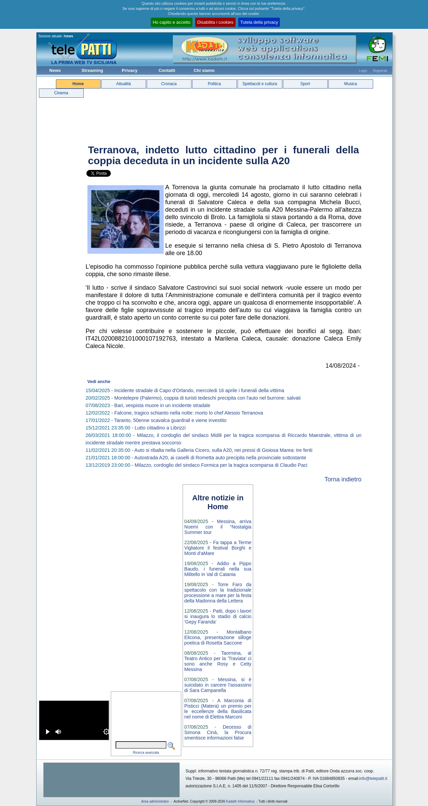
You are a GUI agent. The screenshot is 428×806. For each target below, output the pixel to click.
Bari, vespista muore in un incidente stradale (162, 405)
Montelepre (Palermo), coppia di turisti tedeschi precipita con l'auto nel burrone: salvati (207, 398)
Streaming (92, 70)
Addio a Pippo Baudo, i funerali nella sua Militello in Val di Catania (217, 569)
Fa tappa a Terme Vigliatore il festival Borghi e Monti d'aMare (217, 548)
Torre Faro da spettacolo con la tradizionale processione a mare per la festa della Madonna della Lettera (217, 592)
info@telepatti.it (373, 778)
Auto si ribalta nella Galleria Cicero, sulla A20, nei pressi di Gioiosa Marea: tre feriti (224, 450)
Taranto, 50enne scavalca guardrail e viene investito (170, 420)
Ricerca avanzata (146, 752)
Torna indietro (342, 479)
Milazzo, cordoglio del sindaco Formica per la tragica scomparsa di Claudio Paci (221, 465)
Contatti (167, 70)
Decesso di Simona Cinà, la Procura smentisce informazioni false (217, 732)
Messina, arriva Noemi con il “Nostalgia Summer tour (217, 527)
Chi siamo (204, 70)
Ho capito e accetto (171, 22)
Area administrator (155, 801)
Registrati (380, 71)
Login (363, 71)
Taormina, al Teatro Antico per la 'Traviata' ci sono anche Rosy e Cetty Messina (217, 661)
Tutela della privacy (259, 22)
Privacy (129, 70)
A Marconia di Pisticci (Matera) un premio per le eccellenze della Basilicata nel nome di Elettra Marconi (217, 708)
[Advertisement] (111, 780)
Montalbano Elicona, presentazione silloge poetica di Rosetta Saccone (217, 637)
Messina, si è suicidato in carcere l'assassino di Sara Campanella (217, 685)
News (55, 70)
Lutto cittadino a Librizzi (160, 427)
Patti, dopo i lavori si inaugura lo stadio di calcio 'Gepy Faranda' (217, 616)
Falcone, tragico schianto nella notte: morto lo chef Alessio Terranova (188, 413)
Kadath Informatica (240, 801)
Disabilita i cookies (215, 22)
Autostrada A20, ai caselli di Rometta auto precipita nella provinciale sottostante (220, 457)
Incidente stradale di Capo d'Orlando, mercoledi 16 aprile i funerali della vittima (199, 390)
